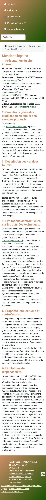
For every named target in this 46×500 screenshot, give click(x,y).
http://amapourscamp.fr (16, 126)
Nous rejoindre (7, 485)
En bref (8, 10)
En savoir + (10, 17)
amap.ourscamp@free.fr (12, 80)
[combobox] (13, 37)
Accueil (9, 4)
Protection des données (19, 488)
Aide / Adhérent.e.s (14, 29)
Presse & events (13, 23)
